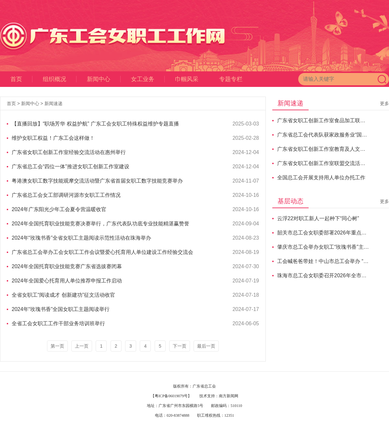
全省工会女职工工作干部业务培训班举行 (58, 323)
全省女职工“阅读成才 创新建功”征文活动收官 (63, 295)
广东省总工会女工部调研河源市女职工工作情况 (66, 195)
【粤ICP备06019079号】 (171, 396)
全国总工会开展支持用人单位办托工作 (321, 177)
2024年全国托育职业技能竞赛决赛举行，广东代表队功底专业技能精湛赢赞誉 (100, 223)
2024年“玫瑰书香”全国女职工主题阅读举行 (61, 309)
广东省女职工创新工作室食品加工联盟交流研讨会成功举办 (323, 120)
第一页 (57, 346)
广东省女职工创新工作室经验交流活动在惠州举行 (69, 152)
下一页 (179, 346)
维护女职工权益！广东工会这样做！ (53, 138)
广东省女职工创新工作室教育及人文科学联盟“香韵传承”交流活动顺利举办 (323, 149)
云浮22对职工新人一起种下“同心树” (318, 218)
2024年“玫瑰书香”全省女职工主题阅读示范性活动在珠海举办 (81, 238)
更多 (384, 103)
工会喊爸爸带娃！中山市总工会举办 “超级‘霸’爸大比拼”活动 (323, 261)
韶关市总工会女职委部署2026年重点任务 (323, 232)
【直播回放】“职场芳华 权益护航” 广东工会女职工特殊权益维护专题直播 (95, 123)
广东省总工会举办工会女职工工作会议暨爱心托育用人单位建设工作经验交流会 (102, 252)
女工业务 (148, 79)
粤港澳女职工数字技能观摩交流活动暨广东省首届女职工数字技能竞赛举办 (97, 181)
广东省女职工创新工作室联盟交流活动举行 (323, 163)
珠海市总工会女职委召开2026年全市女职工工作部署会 (323, 275)
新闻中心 (104, 79)
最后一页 (206, 346)
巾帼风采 (186, 79)
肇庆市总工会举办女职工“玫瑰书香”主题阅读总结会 (323, 247)
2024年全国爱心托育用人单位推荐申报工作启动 (67, 280)
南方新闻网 (228, 396)
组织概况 (60, 79)
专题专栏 (230, 79)
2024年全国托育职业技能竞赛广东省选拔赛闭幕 (67, 266)
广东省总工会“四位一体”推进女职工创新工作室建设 (70, 166)
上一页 (81, 346)
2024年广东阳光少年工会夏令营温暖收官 (59, 209)
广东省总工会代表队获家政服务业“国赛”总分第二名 (323, 134)
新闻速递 (53, 103)
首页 (21, 79)
